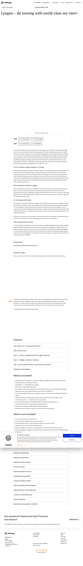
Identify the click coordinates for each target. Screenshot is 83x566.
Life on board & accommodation (25, 497)
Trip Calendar (37, 2)
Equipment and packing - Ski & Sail (25, 515)
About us (79, 2)
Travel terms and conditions (40, 555)
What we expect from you (23, 483)
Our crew (63, 550)
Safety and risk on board (22, 474)
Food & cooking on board (22, 492)
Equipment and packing (22, 488)
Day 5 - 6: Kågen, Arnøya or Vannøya (26, 371)
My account (64, 555)
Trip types (35, 548)
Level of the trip (19, 478)
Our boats (63, 548)
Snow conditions (19, 511)
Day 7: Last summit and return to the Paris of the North (32, 376)
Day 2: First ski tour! (20, 362)
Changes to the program (22, 381)
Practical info (70, 2)
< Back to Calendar (7, 7)
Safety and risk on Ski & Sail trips (25, 502)
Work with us (64, 551)
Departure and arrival (21, 464)
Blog (62, 2)
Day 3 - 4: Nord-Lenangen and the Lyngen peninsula (32, 367)
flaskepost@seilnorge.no (11, 555)
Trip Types (56, 2)
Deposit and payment (21, 469)
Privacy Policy (36, 557)
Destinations (46, 2)
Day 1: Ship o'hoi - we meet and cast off (27, 357)
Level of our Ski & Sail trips (23, 506)
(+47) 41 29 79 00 (9, 554)
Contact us (8, 557)
